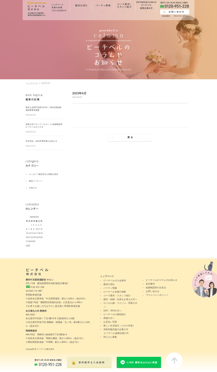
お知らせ (33, 188)
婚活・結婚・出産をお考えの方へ (120, 299)
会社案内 (150, 283)
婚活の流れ (109, 284)
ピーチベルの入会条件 (114, 280)
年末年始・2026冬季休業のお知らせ (41, 141)
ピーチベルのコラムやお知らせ (161, 280)
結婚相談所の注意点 (156, 287)
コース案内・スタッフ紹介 (117, 295)
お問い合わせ (152, 291)
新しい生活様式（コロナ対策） (119, 325)
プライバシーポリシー (157, 295)
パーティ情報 (110, 288)
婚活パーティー (36, 181)
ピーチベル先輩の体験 (114, 291)
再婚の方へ (109, 318)
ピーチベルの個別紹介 (114, 314)
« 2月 (28, 245)
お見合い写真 (110, 322)
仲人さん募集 (110, 337)
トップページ (32, 83)
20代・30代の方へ (112, 310)
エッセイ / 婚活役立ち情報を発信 (43, 174)
